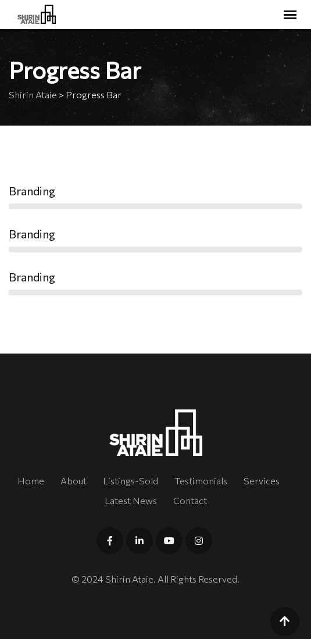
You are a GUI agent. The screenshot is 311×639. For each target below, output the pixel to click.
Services (262, 480)
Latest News (131, 500)
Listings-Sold (130, 480)
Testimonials (200, 480)
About (73, 480)
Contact (190, 500)
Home (30, 480)
